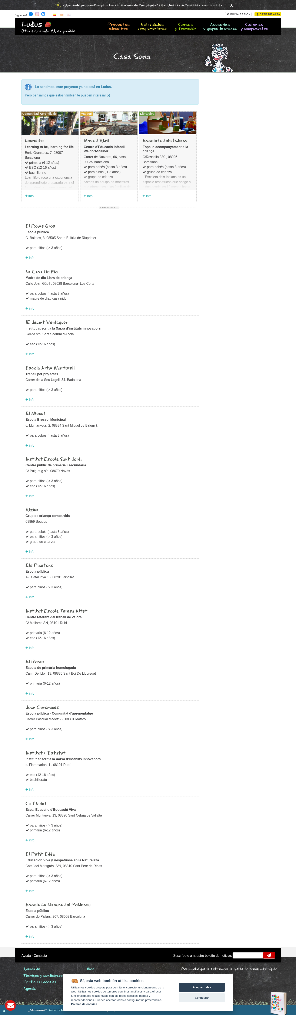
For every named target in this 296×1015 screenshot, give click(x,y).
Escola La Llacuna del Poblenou (58, 905)
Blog (90, 969)
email (239, 955)
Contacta (40, 955)
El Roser (35, 662)
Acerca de (31, 969)
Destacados (108, 208)
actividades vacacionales (201, 5)
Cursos (185, 27)
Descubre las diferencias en (49, 1010)
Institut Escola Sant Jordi (54, 459)
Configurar (202, 997)
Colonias (254, 27)
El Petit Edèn (40, 854)
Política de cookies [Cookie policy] (84, 1004)
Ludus (31, 24)
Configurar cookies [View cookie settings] (39, 982)
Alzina (32, 510)
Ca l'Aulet (36, 804)
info (29, 196)
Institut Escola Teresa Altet (56, 611)
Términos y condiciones (43, 975)
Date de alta (268, 14)
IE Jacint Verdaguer (46, 323)
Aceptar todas (202, 987)
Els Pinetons (39, 566)
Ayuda (26, 955)
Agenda (29, 988)
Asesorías (220, 27)
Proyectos (118, 27)
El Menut (36, 414)
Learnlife (34, 141)
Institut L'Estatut (46, 753)
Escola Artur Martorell (50, 368)
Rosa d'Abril (96, 141)
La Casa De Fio (42, 272)
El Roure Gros (40, 226)
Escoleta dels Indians (165, 141)
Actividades (152, 27)
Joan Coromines (42, 708)
